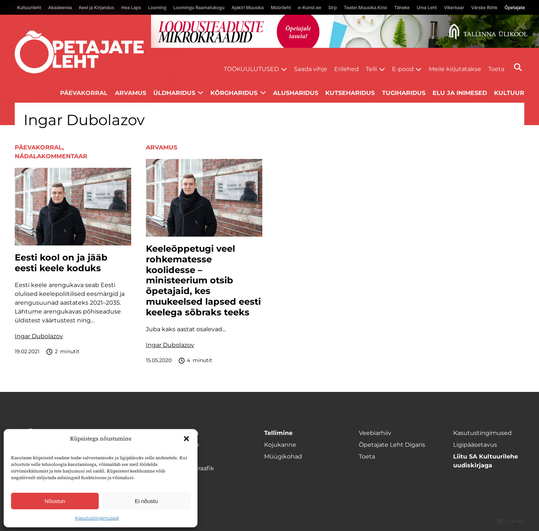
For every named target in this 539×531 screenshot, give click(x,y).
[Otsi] (517, 67)
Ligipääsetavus (475, 444)
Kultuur (509, 92)
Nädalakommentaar (51, 156)
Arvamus (130, 92)
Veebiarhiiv (375, 432)
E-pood (403, 69)
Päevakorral (84, 92)
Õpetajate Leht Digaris (392, 444)
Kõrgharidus (234, 92)
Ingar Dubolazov (39, 336)
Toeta (496, 69)
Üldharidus (174, 92)
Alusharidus (295, 92)
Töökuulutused (251, 69)
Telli (371, 69)
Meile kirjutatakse (455, 69)
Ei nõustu (146, 501)
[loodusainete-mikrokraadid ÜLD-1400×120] (345, 31)
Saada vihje (310, 69)
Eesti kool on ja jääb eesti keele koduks (61, 262)
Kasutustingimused (97, 518)
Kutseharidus (350, 92)
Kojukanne (280, 444)
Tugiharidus (404, 92)
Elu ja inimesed (460, 92)
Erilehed (346, 69)
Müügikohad (283, 456)
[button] (186, 438)
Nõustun (55, 501)
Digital (510, 522)
